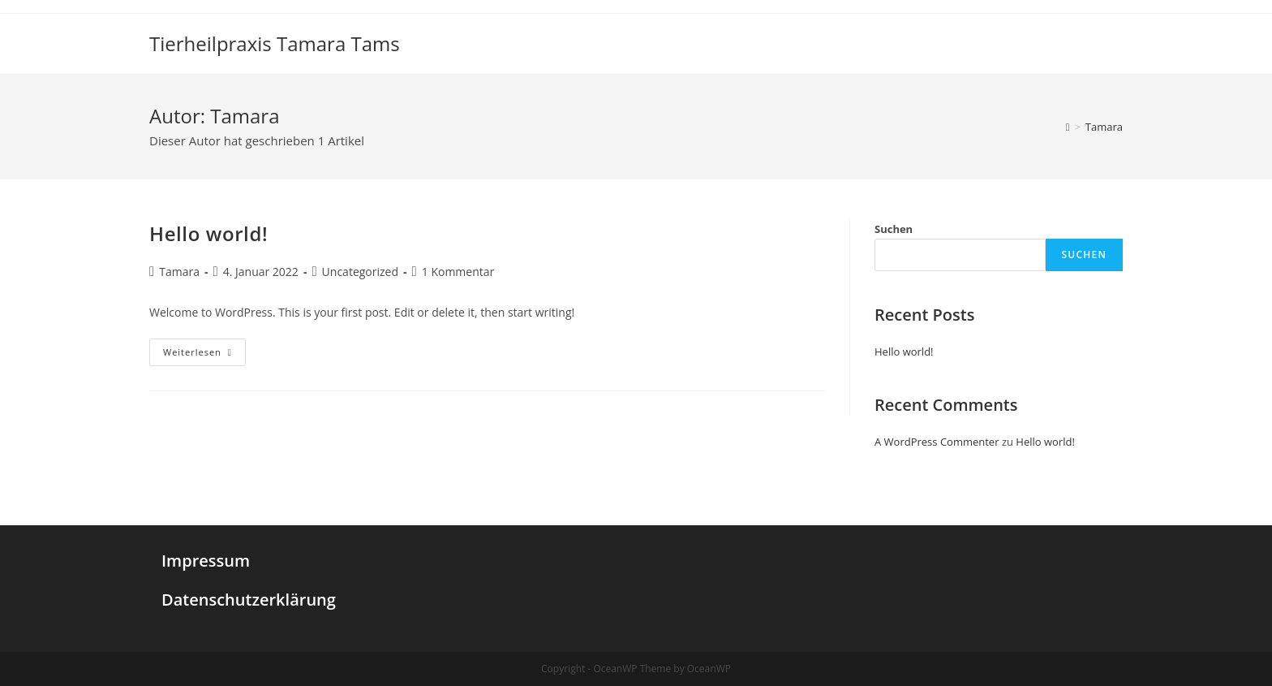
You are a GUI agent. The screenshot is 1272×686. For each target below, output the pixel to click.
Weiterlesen (204, 355)
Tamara (179, 271)
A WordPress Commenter (936, 441)
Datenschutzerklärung (248, 599)
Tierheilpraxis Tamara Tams (274, 43)
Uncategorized (360, 271)
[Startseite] (1068, 126)
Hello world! (208, 233)
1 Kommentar (458, 271)
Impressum (205, 561)
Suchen (893, 229)
